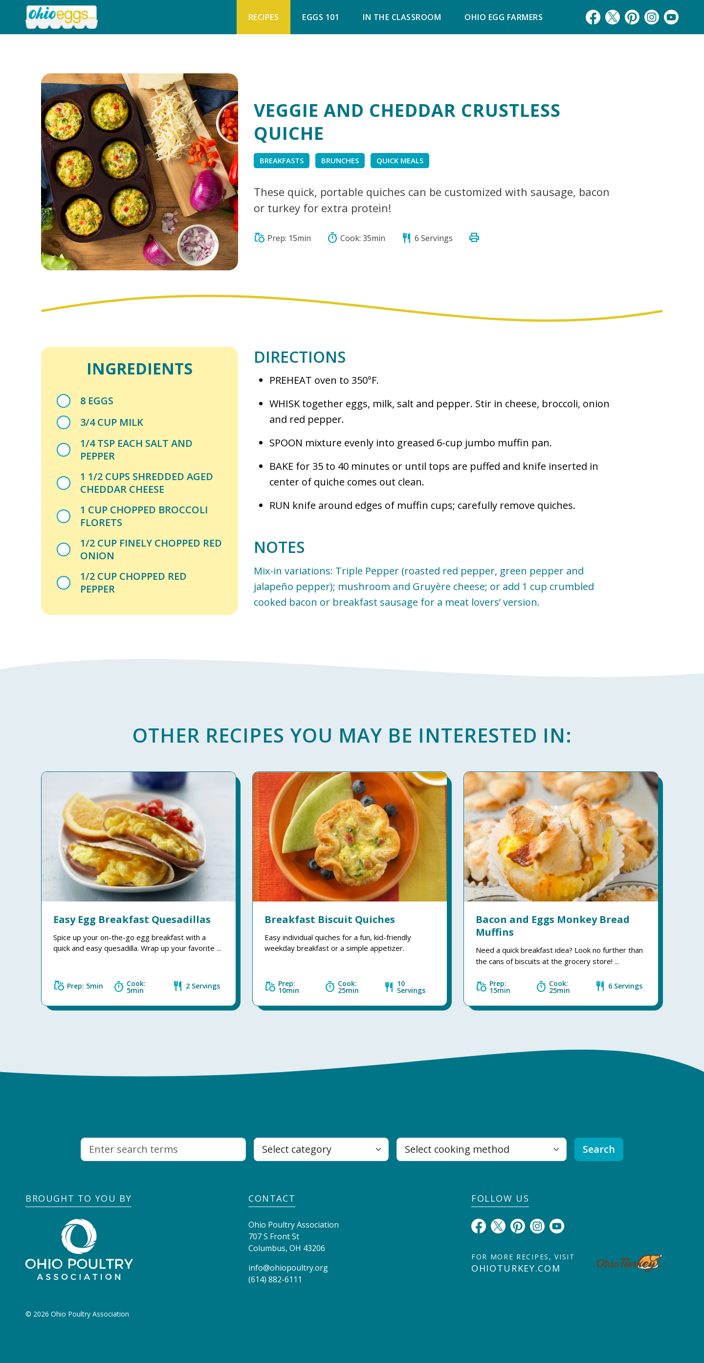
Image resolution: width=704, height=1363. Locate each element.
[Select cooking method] (481, 1149)
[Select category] (321, 1149)
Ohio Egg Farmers (503, 17)
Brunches (340, 160)
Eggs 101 (320, 17)
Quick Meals (399, 160)
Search (599, 1149)
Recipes (263, 17)
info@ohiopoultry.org (288, 1267)
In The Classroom (402, 17)
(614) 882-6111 (275, 1279)
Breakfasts (282, 160)
